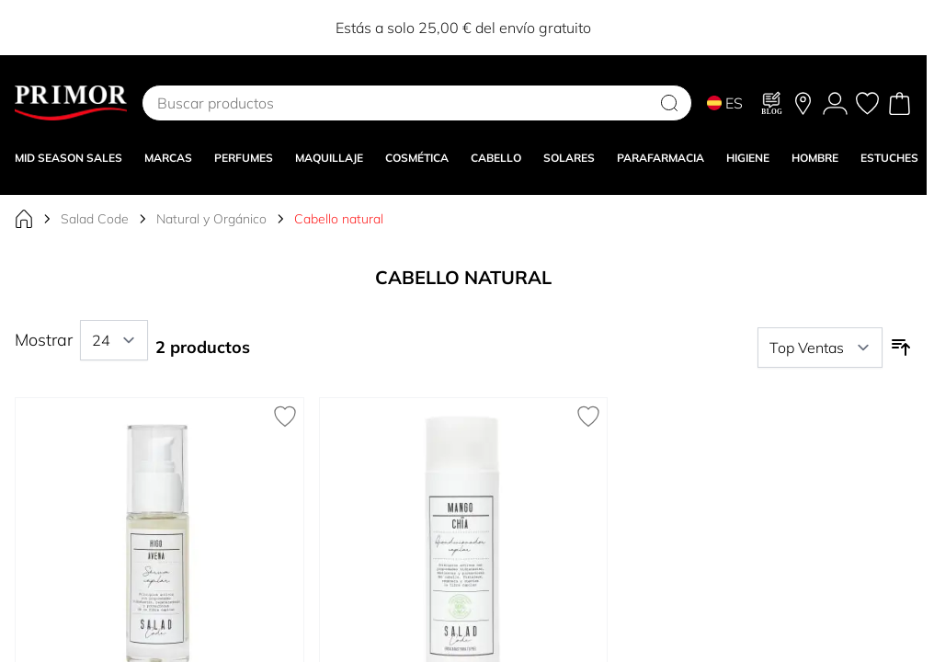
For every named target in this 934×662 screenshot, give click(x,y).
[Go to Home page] (71, 103)
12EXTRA (629, 27)
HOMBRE (815, 158)
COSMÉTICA (417, 158)
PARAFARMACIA (660, 158)
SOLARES (569, 158)
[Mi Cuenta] (835, 103)
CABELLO (496, 158)
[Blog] (772, 103)
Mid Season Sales (68, 158)
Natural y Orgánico (211, 219)
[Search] (669, 103)
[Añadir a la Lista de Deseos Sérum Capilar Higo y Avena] (285, 416)
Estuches (889, 158)
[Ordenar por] (820, 347)
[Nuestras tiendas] (803, 103)
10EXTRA (559, 27)
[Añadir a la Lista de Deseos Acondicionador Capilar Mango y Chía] (588, 416)
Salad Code (95, 219)
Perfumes (243, 158)
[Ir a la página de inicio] (24, 219)
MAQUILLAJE (329, 158)
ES (725, 103)
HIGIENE (747, 158)
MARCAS (168, 158)
